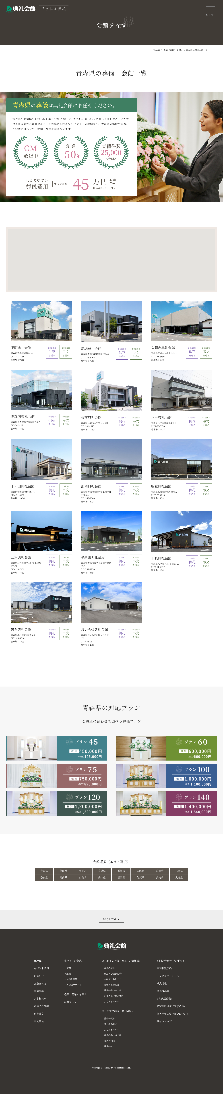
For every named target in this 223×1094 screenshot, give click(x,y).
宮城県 (102, 870)
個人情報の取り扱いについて (173, 1013)
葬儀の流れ (109, 968)
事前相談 (39, 991)
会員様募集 (163, 991)
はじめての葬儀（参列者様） (118, 1011)
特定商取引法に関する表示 (171, 1006)
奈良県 (44, 877)
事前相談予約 (164, 968)
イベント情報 (41, 968)
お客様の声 (40, 998)
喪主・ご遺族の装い (114, 973)
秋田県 (63, 870)
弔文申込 (39, 1021)
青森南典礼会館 (23, 416)
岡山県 (63, 877)
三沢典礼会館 (21, 557)
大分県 (179, 877)
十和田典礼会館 (23, 486)
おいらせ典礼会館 (94, 629)
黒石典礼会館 (21, 629)
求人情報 (162, 983)
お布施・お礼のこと (114, 979)
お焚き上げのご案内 (114, 996)
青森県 (44, 870)
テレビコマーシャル (168, 976)
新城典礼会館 (91, 348)
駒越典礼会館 (161, 486)
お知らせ (39, 976)
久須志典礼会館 (163, 347)
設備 (68, 973)
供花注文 (39, 1013)
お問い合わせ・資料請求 (170, 960)
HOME (156, 50)
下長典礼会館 (161, 558)
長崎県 (159, 877)
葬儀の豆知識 (41, 1006)
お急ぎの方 (40, 983)
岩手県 (82, 870)
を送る (52, 352)
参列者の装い (110, 1024)
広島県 (82, 877)
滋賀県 (121, 870)
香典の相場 (109, 1040)
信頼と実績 (71, 979)
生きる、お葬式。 (74, 960)
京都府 (159, 870)
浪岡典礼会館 (91, 486)
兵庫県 (179, 870)
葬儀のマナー (110, 1046)
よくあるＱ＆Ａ (111, 1001)
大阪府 (140, 870)
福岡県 (121, 877)
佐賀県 (140, 877)
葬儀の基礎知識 (111, 985)
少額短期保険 (164, 998)
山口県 (102, 877)
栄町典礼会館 (21, 347)
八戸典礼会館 (161, 417)
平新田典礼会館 (93, 557)
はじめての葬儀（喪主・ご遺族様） (121, 960)
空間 (68, 968)
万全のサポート (74, 985)
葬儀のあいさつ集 (112, 990)
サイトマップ (164, 1021)
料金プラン (70, 1002)
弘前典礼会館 (91, 417)
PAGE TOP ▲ (111, 919)
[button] (92, 256)
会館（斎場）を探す (173, 50)
